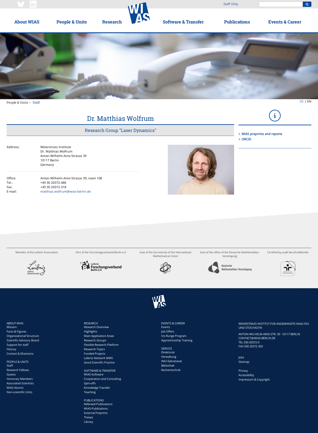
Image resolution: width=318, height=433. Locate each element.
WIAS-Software (93, 374)
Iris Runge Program (173, 336)
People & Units (72, 22)
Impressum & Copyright (254, 379)
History (11, 349)
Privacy (243, 371)
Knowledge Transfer (97, 388)
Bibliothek (167, 365)
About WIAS (26, 22)
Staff (36, 102)
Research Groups (95, 340)
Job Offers (167, 331)
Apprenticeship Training (176, 340)
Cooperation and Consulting (102, 379)
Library (88, 422)
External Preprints (96, 413)
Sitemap (243, 362)
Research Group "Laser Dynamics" (120, 130)
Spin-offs (90, 383)
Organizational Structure (23, 336)
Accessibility (246, 375)
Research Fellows (18, 370)
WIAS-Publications (96, 408)
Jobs (241, 357)
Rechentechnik (171, 370)
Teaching (90, 392)
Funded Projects (94, 354)
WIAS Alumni (15, 388)
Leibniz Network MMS (98, 358)
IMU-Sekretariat (171, 361)
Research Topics (94, 349)
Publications (237, 22)
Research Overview (96, 327)
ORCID (246, 139)
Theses (88, 417)
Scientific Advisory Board (23, 340)
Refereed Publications (98, 404)
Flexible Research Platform (101, 345)
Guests (11, 374)
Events (165, 327)
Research (112, 22)
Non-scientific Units (19, 392)
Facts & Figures (16, 331)
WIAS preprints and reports (262, 134)
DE (302, 101)
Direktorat (168, 352)
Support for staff (17, 345)
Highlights (90, 331)
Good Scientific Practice (99, 362)
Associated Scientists (20, 383)
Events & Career (284, 22)
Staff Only (230, 4)
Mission (12, 327)
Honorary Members (20, 379)
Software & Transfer (183, 22)
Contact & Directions (20, 354)
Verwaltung (168, 357)
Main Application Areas (99, 336)
